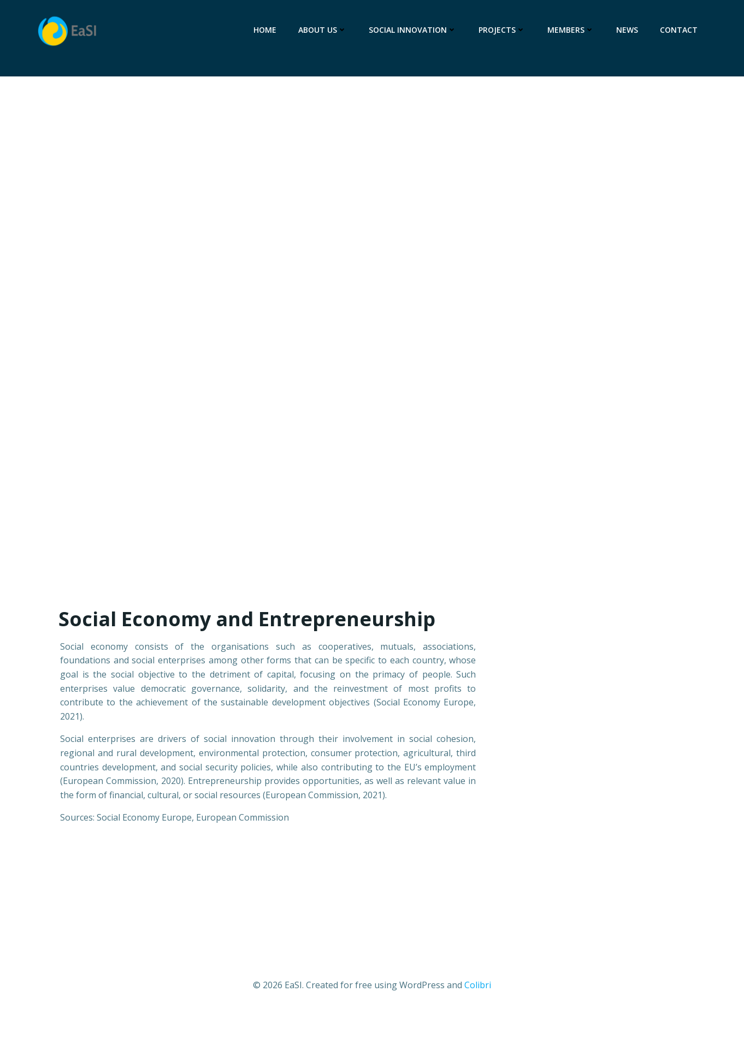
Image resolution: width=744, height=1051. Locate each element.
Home (264, 30)
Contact (679, 30)
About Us (322, 30)
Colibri (477, 985)
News (627, 30)
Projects (502, 30)
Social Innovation (413, 30)
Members (570, 30)
